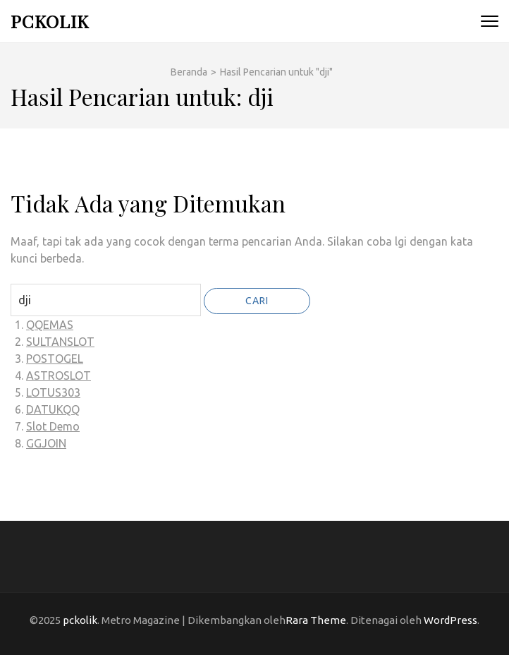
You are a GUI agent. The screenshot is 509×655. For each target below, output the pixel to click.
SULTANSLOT (60, 341)
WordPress (450, 620)
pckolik (50, 20)
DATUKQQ (53, 409)
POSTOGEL (54, 358)
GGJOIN (46, 443)
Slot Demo (53, 426)
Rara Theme (316, 620)
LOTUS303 (53, 392)
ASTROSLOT (58, 375)
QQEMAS (49, 324)
